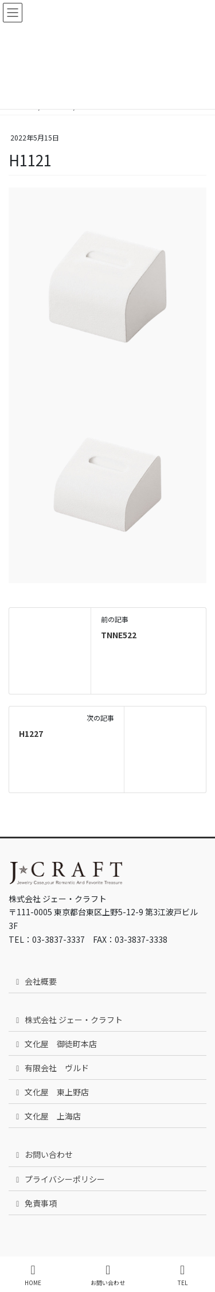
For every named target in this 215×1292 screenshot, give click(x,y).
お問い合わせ (43, 1154)
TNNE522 (118, 635)
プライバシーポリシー (59, 1179)
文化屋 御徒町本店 (55, 1043)
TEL (182, 1275)
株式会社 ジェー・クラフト (68, 1019)
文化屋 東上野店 (51, 1092)
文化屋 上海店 (47, 1116)
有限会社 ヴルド (51, 1068)
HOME (33, 1275)
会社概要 (35, 981)
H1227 (31, 733)
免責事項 (35, 1203)
